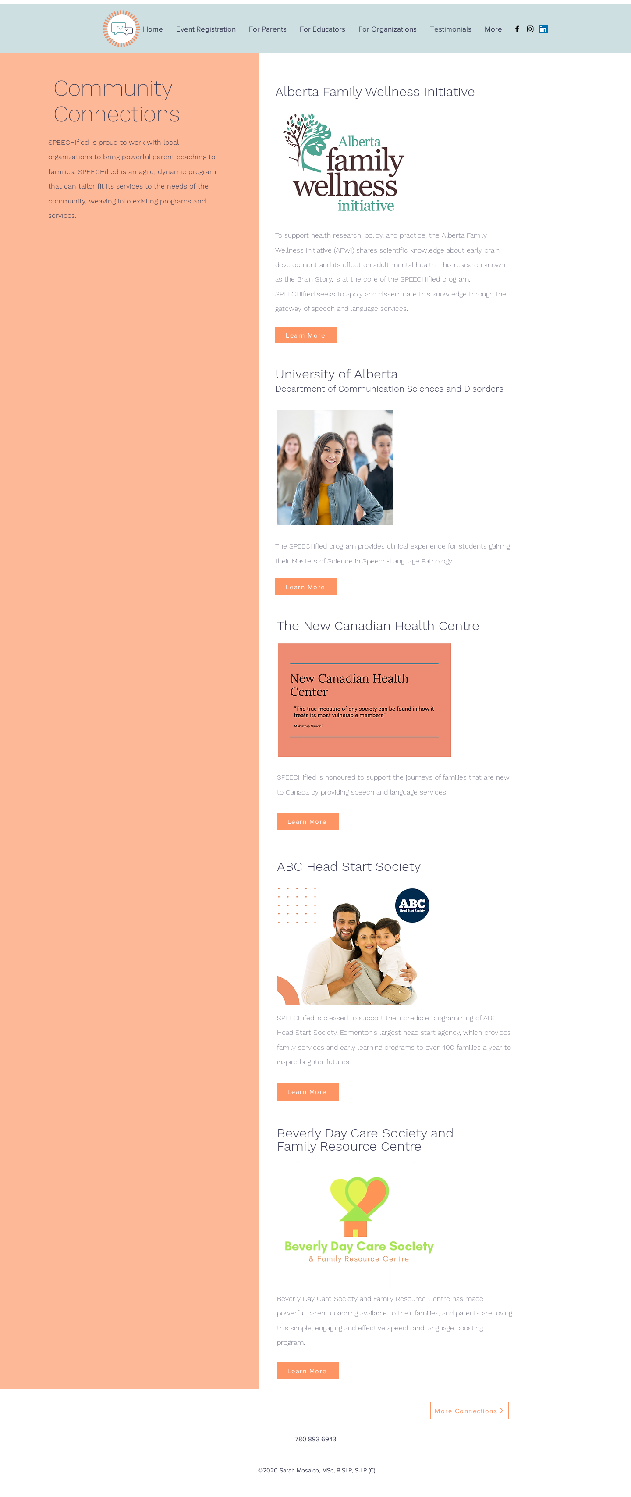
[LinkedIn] (543, 29)
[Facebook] (517, 29)
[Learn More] (306, 335)
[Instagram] (530, 29)
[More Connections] (469, 1410)
